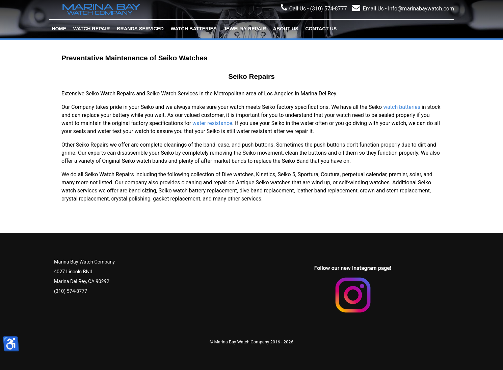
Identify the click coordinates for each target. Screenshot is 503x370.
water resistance (212, 123)
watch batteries (401, 107)
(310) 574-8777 (328, 8)
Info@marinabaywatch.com (420, 8)
